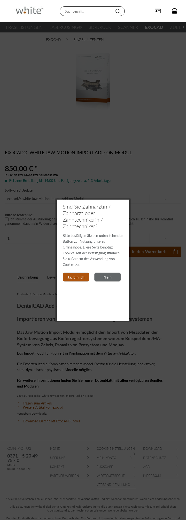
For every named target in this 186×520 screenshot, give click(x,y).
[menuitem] (92, 11)
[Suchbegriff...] (92, 11)
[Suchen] (119, 11)
